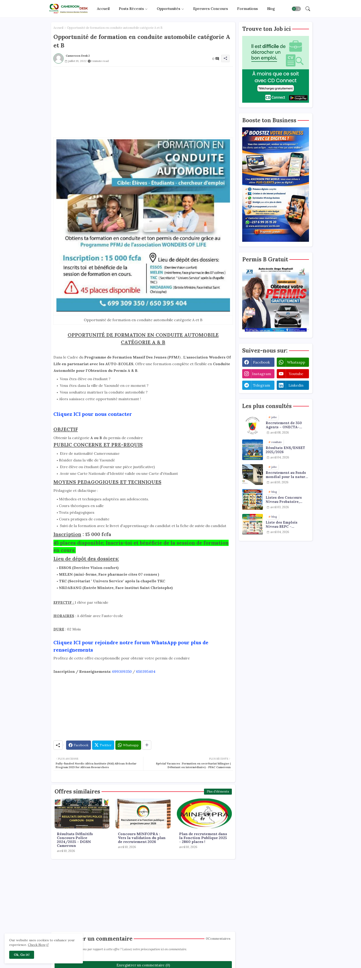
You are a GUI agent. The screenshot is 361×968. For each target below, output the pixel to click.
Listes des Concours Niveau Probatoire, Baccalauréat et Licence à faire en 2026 (286, 500)
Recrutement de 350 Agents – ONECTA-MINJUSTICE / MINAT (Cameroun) (285, 425)
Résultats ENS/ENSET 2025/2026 (285, 450)
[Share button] (146, 745)
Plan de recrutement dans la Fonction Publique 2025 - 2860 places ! (203, 838)
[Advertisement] (143, 99)
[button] (296, 8)
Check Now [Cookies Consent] (37, 945)
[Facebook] (78, 745)
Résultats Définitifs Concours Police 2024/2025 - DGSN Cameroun (75, 840)
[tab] (103, 8)
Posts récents (131, 8)
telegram (261, 385)
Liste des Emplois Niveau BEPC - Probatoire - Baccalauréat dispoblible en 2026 (283, 524)
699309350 (122, 671)
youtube (296, 373)
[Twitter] (103, 745)
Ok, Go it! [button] (21, 955)
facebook (261, 362)
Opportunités (168, 8)
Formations (247, 8)
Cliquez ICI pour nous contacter (92, 414)
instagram (261, 373)
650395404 (145, 671)
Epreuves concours (210, 8)
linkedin (295, 385)
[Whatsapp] (128, 745)
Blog (271, 8)
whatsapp (296, 362)
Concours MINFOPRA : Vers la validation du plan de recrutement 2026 (142, 838)
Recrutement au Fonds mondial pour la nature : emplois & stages (286, 475)
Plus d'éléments (218, 791)
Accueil (103, 8)
